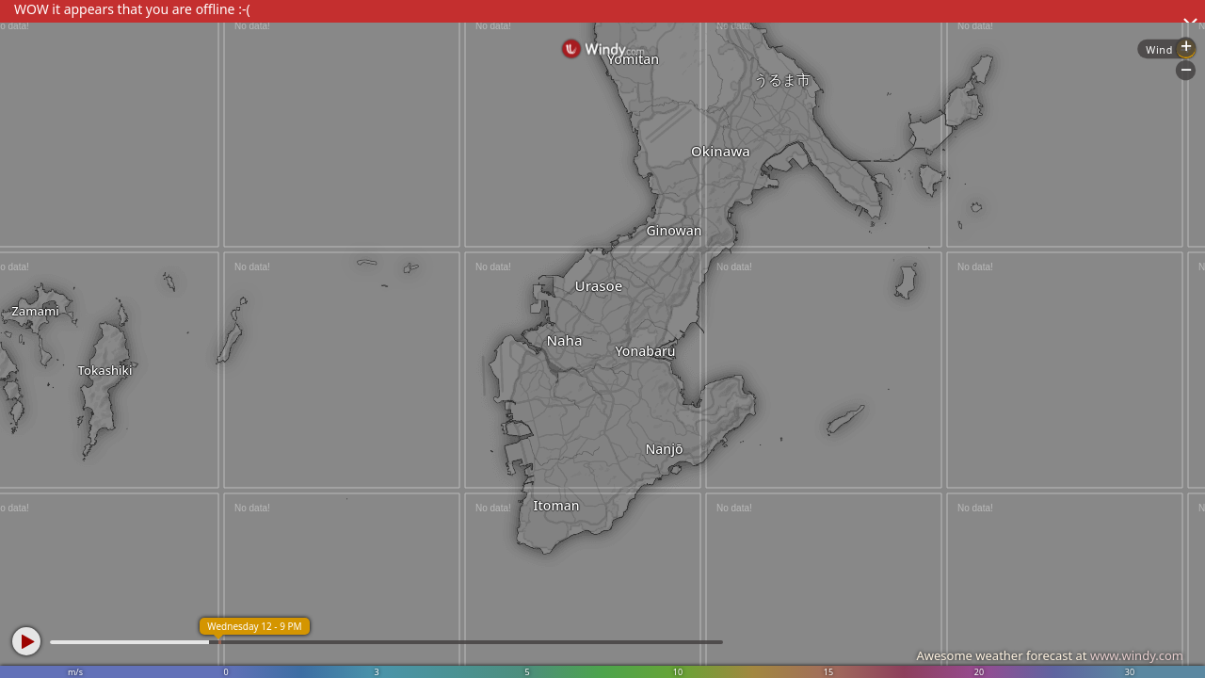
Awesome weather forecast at (1049, 655)
